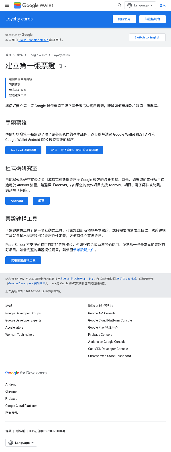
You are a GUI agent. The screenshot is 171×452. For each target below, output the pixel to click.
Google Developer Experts (23, 320)
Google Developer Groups (23, 313)
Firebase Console (100, 334)
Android (17, 201)
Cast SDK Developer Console (108, 349)
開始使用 (124, 19)
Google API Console (102, 313)
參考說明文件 (83, 250)
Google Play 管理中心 (103, 327)
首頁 (8, 55)
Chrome (11, 391)
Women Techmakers (20, 334)
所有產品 (11, 413)
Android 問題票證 (23, 150)
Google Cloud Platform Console (110, 320)
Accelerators (14, 327)
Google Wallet (37, 55)
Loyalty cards (19, 19)
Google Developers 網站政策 (26, 283)
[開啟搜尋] (119, 5)
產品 (20, 55)
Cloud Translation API (33, 40)
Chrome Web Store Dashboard (109, 356)
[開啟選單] (7, 5)
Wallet (37, 5)
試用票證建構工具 (23, 260)
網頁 (41, 201)
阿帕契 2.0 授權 (126, 279)
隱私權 (20, 431)
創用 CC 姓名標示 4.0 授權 (77, 279)
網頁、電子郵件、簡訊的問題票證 (74, 150)
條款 (8, 431)
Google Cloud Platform (21, 406)
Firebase (11, 398)
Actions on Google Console (107, 342)
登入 (162, 5)
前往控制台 (152, 19)
